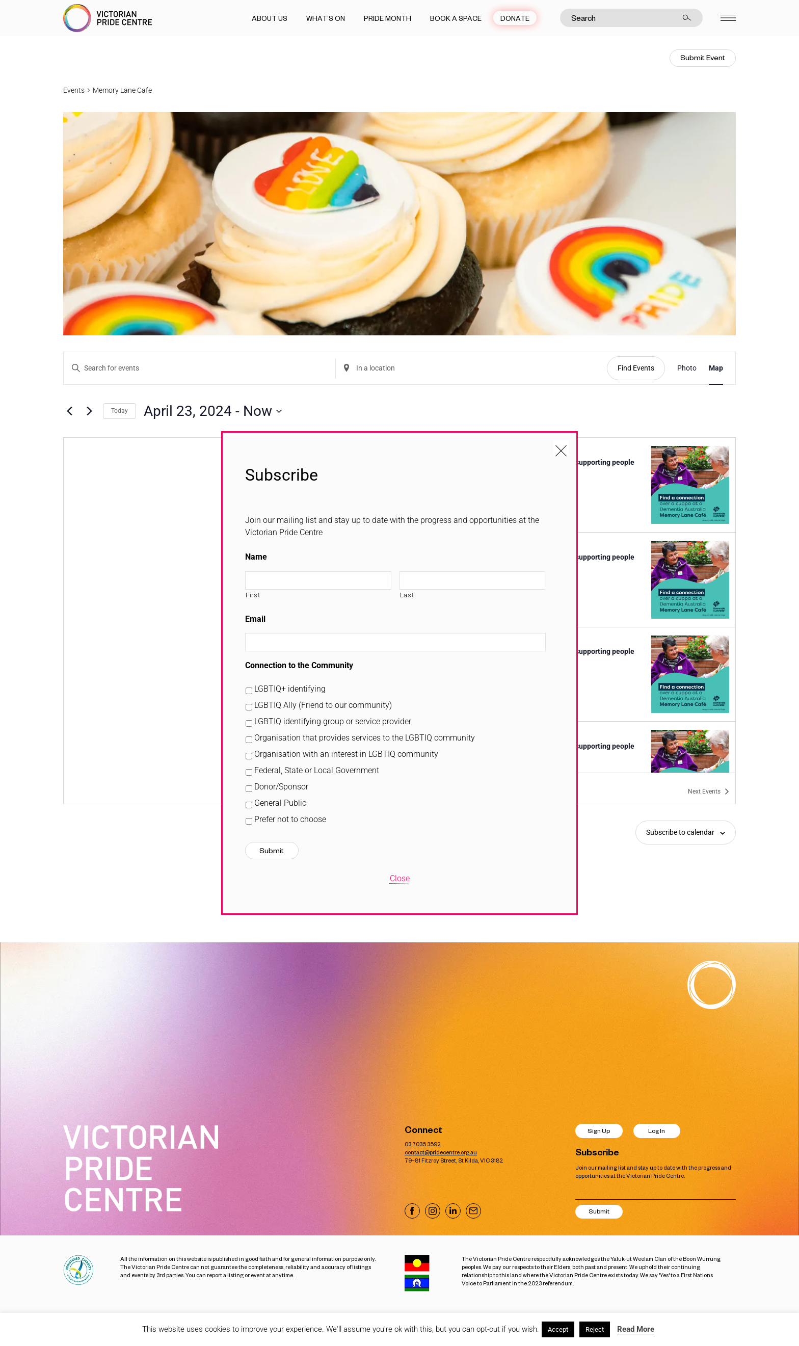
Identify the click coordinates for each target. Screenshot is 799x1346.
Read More (635, 1329)
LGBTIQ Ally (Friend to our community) (323, 705)
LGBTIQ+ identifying (290, 689)
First (253, 595)
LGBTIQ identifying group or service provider (332, 721)
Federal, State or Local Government (316, 770)
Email (255, 619)
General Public (280, 803)
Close (400, 878)
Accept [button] (558, 1329)
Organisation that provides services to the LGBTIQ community (364, 738)
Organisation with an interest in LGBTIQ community (346, 754)
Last (407, 595)
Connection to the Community (299, 665)
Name (256, 557)
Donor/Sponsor (281, 786)
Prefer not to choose (290, 819)
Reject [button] (594, 1329)
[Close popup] (561, 448)
